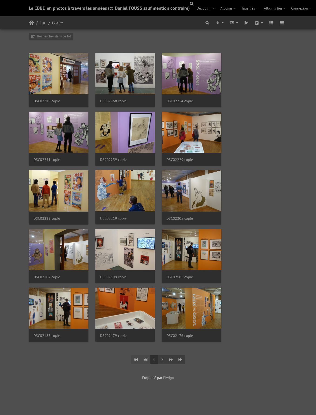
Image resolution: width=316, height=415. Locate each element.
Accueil (31, 22)
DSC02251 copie (47, 161)
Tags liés (248, 8)
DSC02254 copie (182, 102)
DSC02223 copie (47, 221)
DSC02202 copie (47, 280)
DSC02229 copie (182, 161)
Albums (226, 8)
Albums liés (273, 8)
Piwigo (168, 381)
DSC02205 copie (182, 221)
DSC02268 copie (114, 102)
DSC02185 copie (182, 280)
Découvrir (204, 8)
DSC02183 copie (47, 340)
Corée (57, 23)
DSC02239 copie (114, 161)
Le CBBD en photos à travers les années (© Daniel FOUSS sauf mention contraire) (109, 8)
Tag (43, 23)
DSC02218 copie (114, 220)
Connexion (299, 8)
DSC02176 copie (182, 340)
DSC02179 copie (114, 339)
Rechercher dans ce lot (51, 36)
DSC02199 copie (114, 280)
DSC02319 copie (47, 102)
